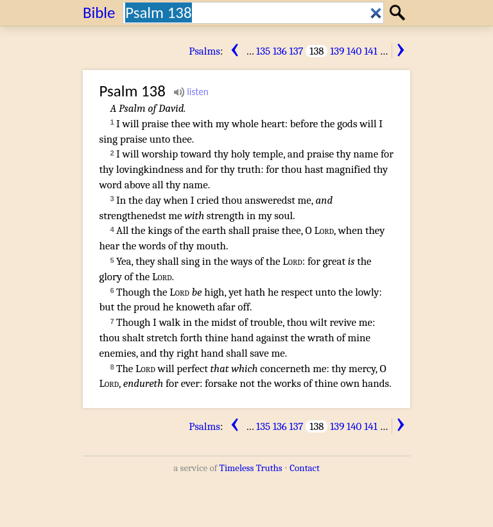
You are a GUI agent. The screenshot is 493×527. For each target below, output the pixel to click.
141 (370, 51)
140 (354, 51)
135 (263, 51)
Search (399, 12)
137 (297, 51)
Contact (304, 468)
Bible (99, 12)
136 (280, 51)
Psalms (204, 51)
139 (337, 51)
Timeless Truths (251, 468)
